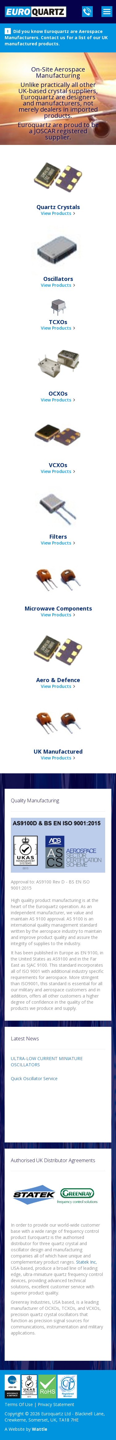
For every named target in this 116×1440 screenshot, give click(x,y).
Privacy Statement (56, 1404)
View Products (56, 213)
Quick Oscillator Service (34, 1078)
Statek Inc (86, 1262)
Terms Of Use (19, 1404)
